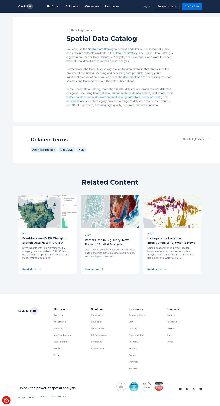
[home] (25, 6)
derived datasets (76, 101)
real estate (158, 93)
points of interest (86, 97)
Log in (146, 6)
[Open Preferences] (6, 400)
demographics (141, 93)
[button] (52, 6)
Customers (92, 6)
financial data (101, 93)
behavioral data (151, 97)
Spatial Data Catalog (101, 49)
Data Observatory (126, 53)
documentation (132, 77)
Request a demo (167, 6)
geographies (132, 97)
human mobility (121, 93)
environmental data (110, 97)
